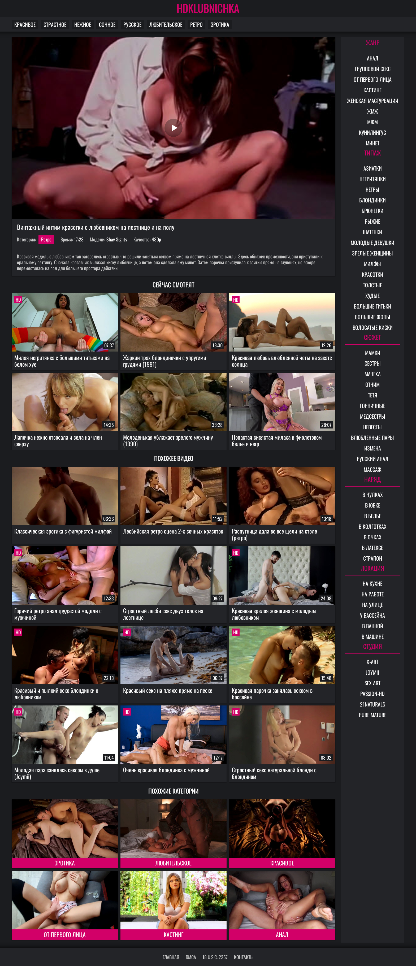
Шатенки (372, 232)
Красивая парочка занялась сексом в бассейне (272, 693)
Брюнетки (372, 211)
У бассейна (372, 615)
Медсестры (372, 416)
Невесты (372, 427)
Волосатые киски (373, 327)
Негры (372, 189)
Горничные (372, 406)
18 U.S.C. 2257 (215, 957)
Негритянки (372, 179)
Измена (372, 448)
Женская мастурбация (372, 101)
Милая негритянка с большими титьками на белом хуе (62, 360)
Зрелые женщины (372, 253)
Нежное (82, 24)
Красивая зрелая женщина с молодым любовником (274, 613)
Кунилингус (372, 132)
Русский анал (372, 459)
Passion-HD (372, 694)
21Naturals (372, 704)
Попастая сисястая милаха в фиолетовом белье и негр (277, 440)
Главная (171, 957)
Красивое (25, 24)
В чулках (372, 495)
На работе (373, 594)
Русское (132, 24)
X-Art (372, 662)
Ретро (196, 24)
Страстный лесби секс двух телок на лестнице (163, 613)
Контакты (244, 957)
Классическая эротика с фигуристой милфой (63, 531)
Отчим (372, 384)
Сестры (373, 363)
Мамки (372, 353)
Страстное (55, 24)
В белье (372, 516)
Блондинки (372, 200)
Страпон (372, 558)
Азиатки (372, 168)
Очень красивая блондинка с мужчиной (166, 769)
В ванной (372, 626)
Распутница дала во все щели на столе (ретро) (274, 534)
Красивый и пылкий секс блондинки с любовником (56, 693)
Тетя (372, 395)
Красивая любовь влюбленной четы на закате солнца (282, 360)
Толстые (372, 285)
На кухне (372, 583)
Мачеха (373, 374)
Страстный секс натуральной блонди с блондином (274, 773)
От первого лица (65, 934)
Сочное (107, 24)
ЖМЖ (372, 111)
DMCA (191, 957)
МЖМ (372, 122)
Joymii (372, 672)
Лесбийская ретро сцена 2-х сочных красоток (173, 531)
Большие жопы (372, 317)
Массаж (373, 469)
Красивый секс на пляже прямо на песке (167, 690)
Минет (372, 143)
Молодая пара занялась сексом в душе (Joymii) (56, 773)
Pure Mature (372, 715)
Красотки (372, 274)
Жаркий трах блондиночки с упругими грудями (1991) (164, 360)
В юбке (372, 505)
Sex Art (372, 683)
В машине (373, 636)
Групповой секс (373, 69)
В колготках (373, 526)
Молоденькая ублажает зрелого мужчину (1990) (168, 440)
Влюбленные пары (372, 437)
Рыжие (372, 221)
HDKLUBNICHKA (208, 8)
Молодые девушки (372, 242)
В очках (373, 537)
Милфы (372, 264)
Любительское (165, 24)
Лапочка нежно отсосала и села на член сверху (58, 440)
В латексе (372, 548)
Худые (372, 296)
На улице (372, 605)
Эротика (220, 24)
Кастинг (173, 934)
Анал (282, 934)
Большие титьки (372, 306)
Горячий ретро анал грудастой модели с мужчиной (58, 613)
